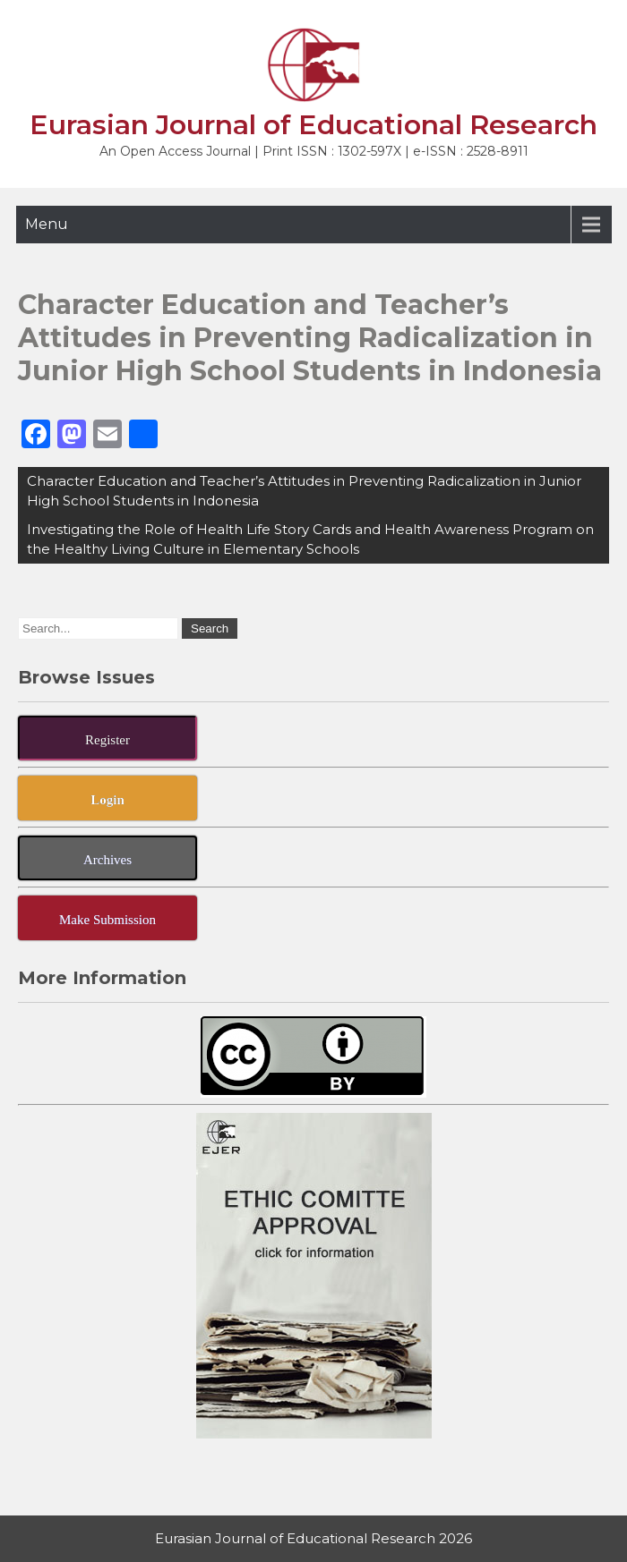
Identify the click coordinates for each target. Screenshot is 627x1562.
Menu (46, 224)
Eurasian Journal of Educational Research (313, 124)
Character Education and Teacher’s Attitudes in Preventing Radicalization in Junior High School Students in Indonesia (304, 490)
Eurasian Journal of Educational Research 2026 (313, 1538)
